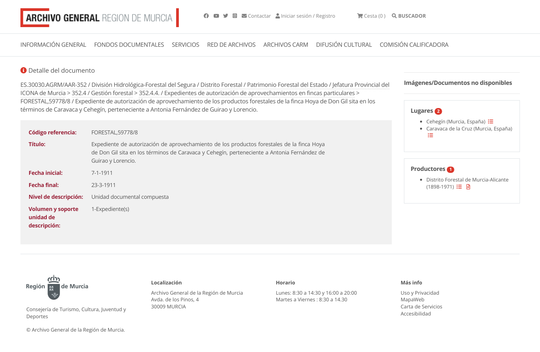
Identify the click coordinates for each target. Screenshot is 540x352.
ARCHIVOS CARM (285, 45)
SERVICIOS (185, 45)
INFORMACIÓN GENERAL (53, 45)
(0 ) (371, 15)
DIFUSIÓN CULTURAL (344, 45)
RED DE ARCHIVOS (231, 45)
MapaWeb (412, 299)
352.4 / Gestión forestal (102, 93)
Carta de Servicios (422, 306)
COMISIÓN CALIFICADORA (414, 45)
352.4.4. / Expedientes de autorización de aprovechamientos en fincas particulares (246, 93)
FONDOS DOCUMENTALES (129, 45)
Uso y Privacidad (420, 292)
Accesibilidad (416, 313)
